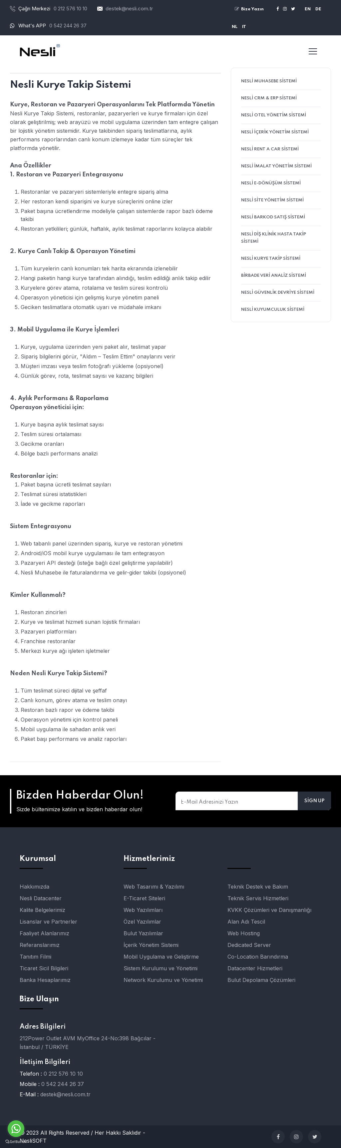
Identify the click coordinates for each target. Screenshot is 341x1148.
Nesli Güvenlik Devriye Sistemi (277, 292)
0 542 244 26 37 (68, 25)
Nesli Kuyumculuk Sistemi (272, 309)
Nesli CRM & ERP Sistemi (269, 98)
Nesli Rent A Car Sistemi (270, 149)
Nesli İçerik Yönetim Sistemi (275, 132)
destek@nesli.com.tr (129, 8)
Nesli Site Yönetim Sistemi (272, 200)
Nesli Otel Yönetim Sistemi (273, 115)
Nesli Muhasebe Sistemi (269, 81)
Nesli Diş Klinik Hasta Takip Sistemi (273, 238)
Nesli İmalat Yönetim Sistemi (276, 166)
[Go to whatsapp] (16, 1128)
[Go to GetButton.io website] (16, 1141)
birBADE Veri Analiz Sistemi (273, 275)
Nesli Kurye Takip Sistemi (270, 258)
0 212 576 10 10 (63, 1073)
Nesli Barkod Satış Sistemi (273, 217)
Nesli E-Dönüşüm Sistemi (271, 183)
